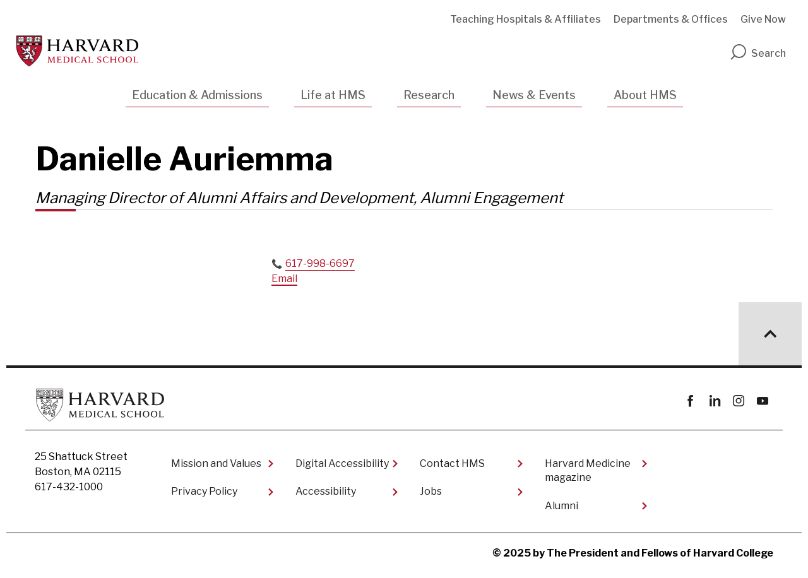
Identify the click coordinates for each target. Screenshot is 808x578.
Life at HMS (332, 95)
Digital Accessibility (342, 463)
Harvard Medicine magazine (588, 470)
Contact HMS (452, 463)
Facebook (690, 401)
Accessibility (325, 491)
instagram (738, 401)
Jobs (431, 491)
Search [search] (757, 53)
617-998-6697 (320, 263)
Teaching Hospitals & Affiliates (525, 19)
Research (428, 95)
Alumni (561, 506)
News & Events (534, 95)
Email (284, 279)
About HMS (645, 95)
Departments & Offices (671, 19)
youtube (762, 401)
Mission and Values (216, 463)
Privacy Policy (204, 491)
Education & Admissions (197, 95)
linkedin (714, 401)
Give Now (763, 19)
